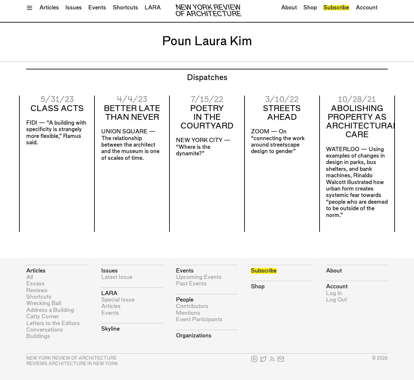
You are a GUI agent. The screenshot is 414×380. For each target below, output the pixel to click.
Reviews (37, 290)
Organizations (194, 335)
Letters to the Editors (53, 323)
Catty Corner (42, 316)
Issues (73, 7)
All (29, 277)
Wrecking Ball (43, 303)
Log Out (336, 300)
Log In (334, 293)
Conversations (44, 330)
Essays (35, 283)
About (289, 7)
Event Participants (199, 319)
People (184, 300)
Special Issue (118, 300)
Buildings (38, 336)
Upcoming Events (199, 277)
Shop (310, 7)
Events (97, 7)
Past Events (191, 283)
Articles (49, 7)
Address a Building (50, 310)
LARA (153, 7)
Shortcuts (125, 7)
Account (366, 7)
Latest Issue (116, 277)
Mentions (188, 313)
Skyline (110, 329)
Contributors (192, 306)
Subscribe (336, 7)
